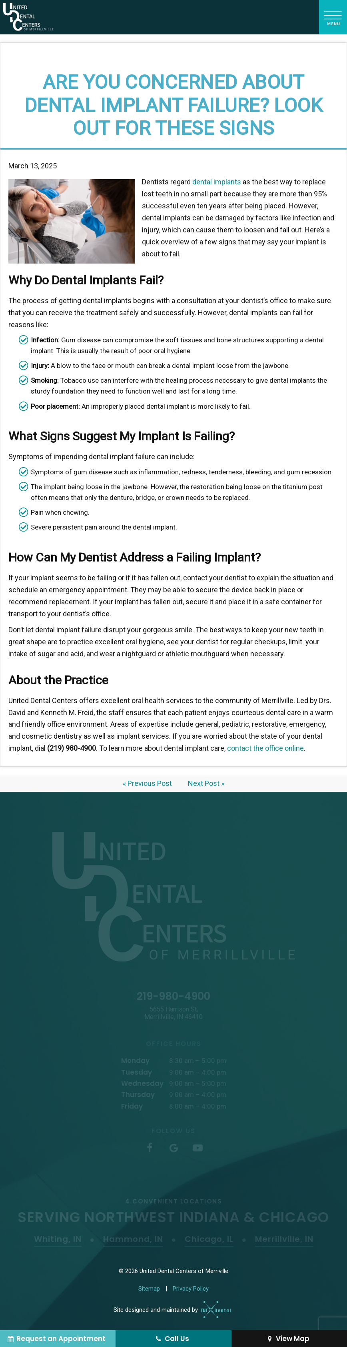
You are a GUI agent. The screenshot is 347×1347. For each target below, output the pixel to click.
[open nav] (333, 17)
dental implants (216, 182)
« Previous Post (147, 783)
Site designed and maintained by (169, 1310)
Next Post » (206, 783)
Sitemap (149, 1288)
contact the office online (265, 748)
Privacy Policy (191, 1288)
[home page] (28, 17)
